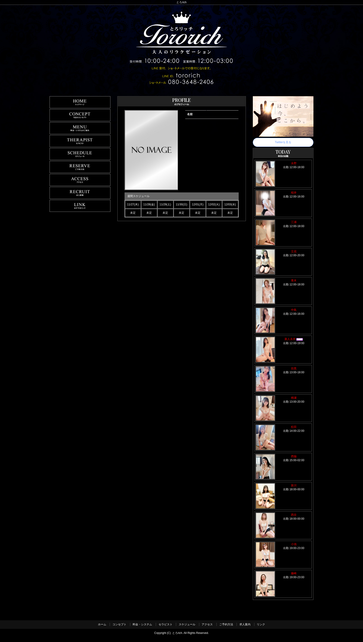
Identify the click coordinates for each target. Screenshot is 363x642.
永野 (294, 163)
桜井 (294, 192)
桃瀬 (294, 397)
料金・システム (142, 624)
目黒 (294, 368)
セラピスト (165, 624)
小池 (294, 544)
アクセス (207, 624)
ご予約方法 (226, 624)
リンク (261, 624)
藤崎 (294, 573)
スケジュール (187, 624)
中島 (294, 310)
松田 (294, 427)
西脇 (294, 456)
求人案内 (244, 624)
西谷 (294, 514)
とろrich (177, 633)
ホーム (102, 624)
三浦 (294, 222)
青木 (294, 280)
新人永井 (294, 339)
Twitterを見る (283, 142)
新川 (294, 485)
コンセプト (119, 624)
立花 (294, 251)
